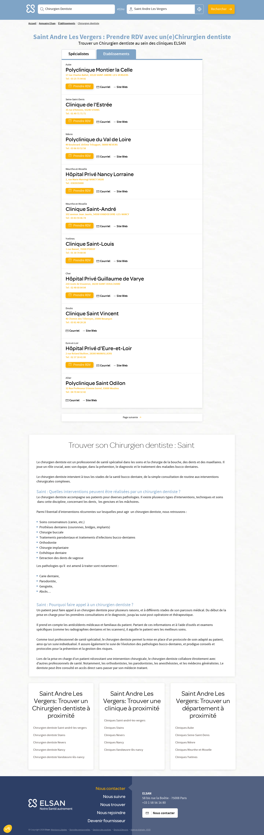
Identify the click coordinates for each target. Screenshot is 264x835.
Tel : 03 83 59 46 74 (76, 218)
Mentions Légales (59, 830)
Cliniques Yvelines (186, 757)
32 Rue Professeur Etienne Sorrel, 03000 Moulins (92, 388)
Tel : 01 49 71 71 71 (76, 114)
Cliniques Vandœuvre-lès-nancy (123, 750)
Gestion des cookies (102, 830)
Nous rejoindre (111, 812)
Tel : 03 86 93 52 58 (76, 148)
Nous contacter (110, 788)
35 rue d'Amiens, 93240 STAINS (83, 110)
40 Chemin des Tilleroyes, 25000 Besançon (89, 319)
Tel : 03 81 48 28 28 (76, 323)
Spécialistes (78, 54)
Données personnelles (79, 830)
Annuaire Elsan (47, 23)
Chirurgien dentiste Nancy (49, 750)
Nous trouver (112, 804)
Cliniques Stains (114, 728)
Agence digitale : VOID (141, 830)
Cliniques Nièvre (185, 743)
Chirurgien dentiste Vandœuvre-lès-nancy (58, 757)
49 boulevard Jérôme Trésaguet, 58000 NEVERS (92, 145)
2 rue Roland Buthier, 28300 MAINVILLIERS (89, 354)
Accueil (32, 23)
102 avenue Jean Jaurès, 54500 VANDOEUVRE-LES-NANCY (97, 214)
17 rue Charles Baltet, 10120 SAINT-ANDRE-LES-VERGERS (97, 75)
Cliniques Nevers (114, 735)
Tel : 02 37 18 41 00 (76, 357)
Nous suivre (114, 796)
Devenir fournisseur (106, 820)
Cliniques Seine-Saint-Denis (192, 735)
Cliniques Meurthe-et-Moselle (193, 750)
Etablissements (116, 54)
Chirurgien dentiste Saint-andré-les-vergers (60, 728)
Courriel (103, 87)
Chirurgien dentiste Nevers (49, 743)
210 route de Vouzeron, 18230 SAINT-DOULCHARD (93, 284)
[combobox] (76, 9)
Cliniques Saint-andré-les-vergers (124, 721)
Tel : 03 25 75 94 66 (76, 79)
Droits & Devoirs (121, 830)
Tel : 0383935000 (75, 183)
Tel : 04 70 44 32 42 (76, 392)
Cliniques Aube (184, 728)
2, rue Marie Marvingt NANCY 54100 (85, 180)
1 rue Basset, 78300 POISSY (80, 249)
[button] (7, 828)
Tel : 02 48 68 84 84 (76, 288)
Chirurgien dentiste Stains (49, 735)
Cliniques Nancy (114, 743)
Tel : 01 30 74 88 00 (76, 253)
